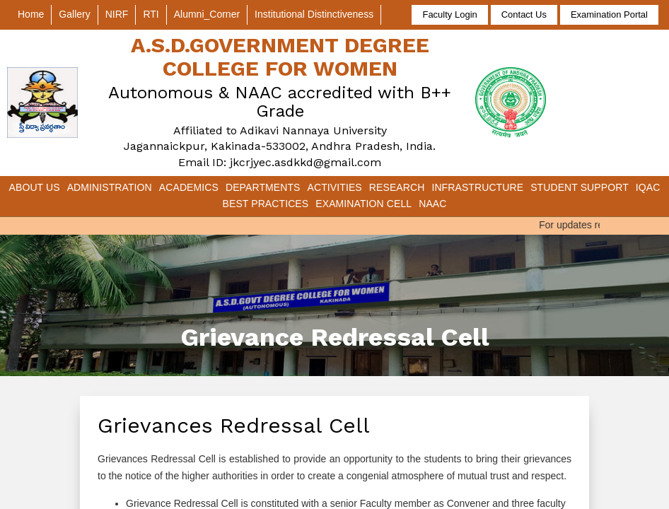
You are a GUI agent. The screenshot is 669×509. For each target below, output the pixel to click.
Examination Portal (609, 14)
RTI (150, 14)
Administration (109, 187)
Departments (263, 187)
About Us (34, 187)
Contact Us (524, 14)
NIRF (117, 14)
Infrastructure (477, 187)
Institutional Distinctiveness (314, 14)
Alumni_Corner (207, 14)
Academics (189, 187)
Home (31, 14)
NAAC (432, 203)
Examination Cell (363, 203)
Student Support (579, 187)
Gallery (74, 14)
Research (397, 187)
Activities (335, 187)
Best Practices (266, 203)
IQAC (648, 187)
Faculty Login (449, 14)
